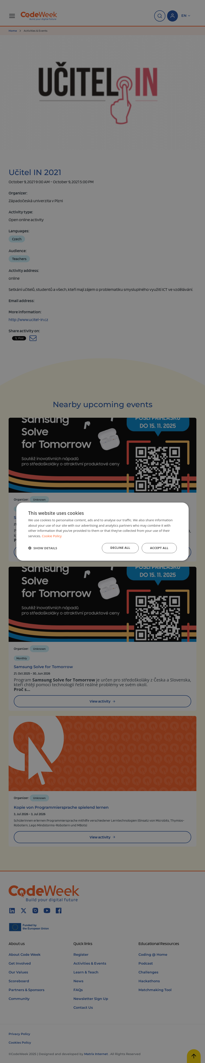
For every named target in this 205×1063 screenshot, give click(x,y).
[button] (42, 548)
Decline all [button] (120, 548)
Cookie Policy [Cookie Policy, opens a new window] (52, 536)
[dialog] (102, 531)
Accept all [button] (159, 548)
